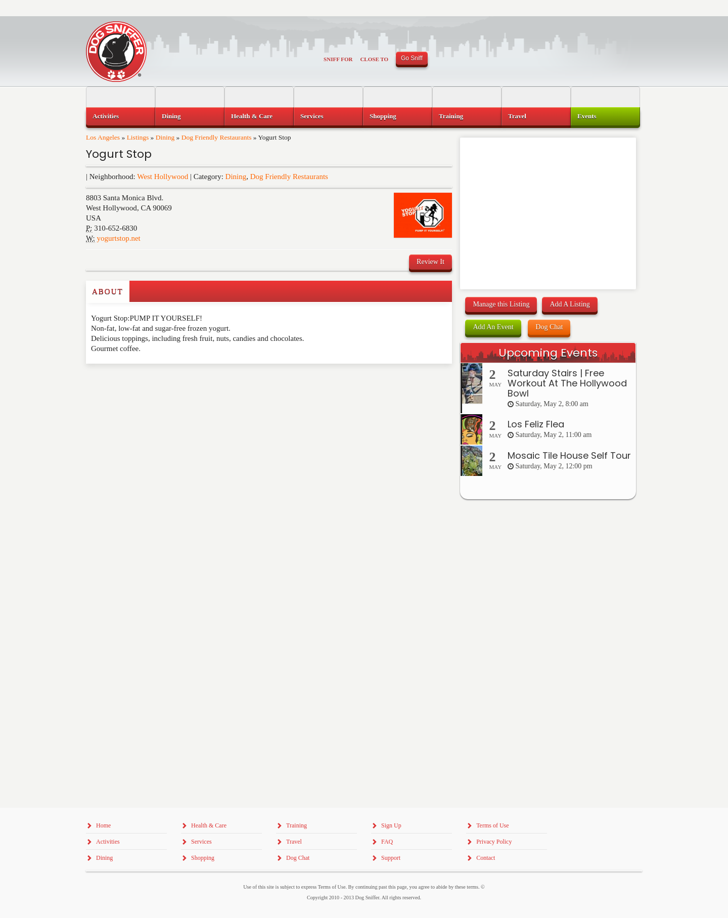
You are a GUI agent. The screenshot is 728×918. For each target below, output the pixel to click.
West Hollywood (162, 176)
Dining (165, 137)
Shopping (383, 116)
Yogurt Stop (119, 154)
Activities (106, 116)
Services (311, 116)
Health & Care (251, 116)
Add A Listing (569, 304)
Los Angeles (103, 137)
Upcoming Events (548, 353)
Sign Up (391, 825)
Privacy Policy (494, 841)
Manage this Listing (501, 304)
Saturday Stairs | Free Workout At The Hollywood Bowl (567, 383)
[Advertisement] (145, 384)
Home (103, 825)
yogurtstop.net (119, 238)
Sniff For (338, 59)
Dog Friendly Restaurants (216, 137)
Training (451, 116)
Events (587, 116)
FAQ (387, 841)
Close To (374, 59)
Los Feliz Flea (536, 424)
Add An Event (493, 327)
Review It (430, 262)
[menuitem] (120, 116)
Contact (485, 857)
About (107, 291)
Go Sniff (412, 58)
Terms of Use (492, 825)
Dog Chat (549, 327)
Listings (138, 137)
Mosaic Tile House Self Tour (569, 455)
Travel (517, 116)
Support (390, 857)
